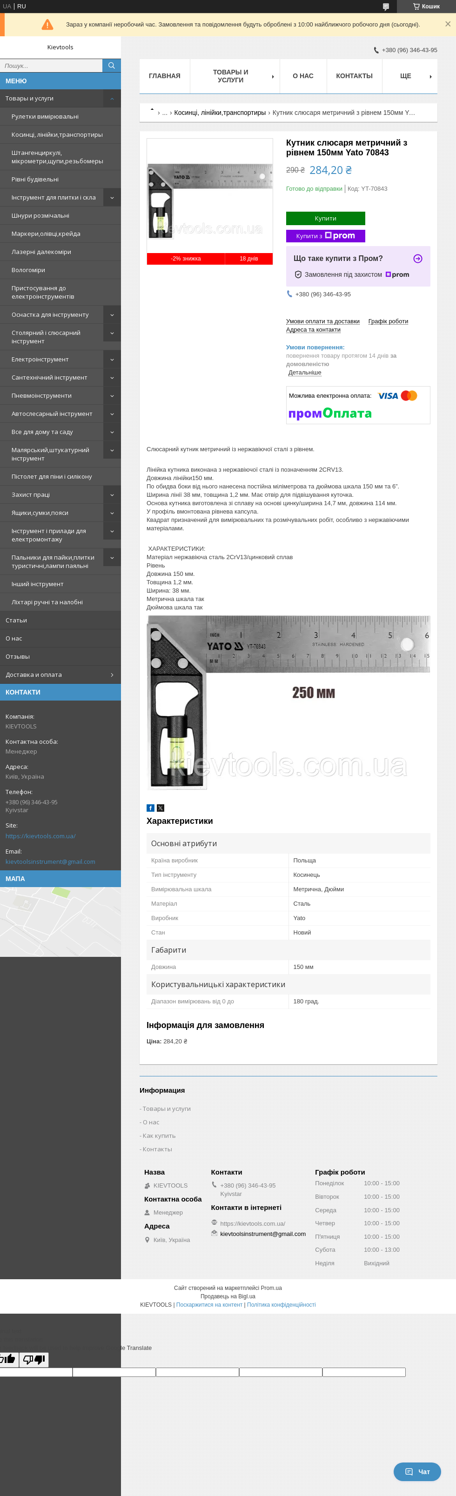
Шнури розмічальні (40, 215)
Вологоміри (28, 270)
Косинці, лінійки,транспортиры (57, 134)
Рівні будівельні (35, 179)
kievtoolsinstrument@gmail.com (50, 861)
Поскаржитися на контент (209, 1305)
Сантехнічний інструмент (49, 377)
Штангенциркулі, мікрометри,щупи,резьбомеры (57, 156)
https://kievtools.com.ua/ (41, 836)
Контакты (354, 76)
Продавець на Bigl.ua (228, 1296)
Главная (165, 76)
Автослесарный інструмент (52, 413)
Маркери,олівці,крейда (46, 233)
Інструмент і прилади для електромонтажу (49, 535)
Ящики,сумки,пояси (40, 512)
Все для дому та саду (42, 431)
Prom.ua (271, 1288)
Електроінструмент (40, 359)
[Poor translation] (34, 1360)
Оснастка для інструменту (50, 314)
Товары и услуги (30, 98)
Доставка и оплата (34, 674)
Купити (325, 218)
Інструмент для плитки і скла (54, 197)
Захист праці (31, 494)
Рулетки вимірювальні (45, 116)
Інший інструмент (38, 584)
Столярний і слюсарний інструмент (46, 336)
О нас (14, 638)
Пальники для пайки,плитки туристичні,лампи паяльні (53, 561)
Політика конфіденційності (281, 1305)
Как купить (159, 1135)
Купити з (325, 236)
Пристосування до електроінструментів (43, 292)
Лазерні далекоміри (41, 251)
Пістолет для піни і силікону (52, 476)
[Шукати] (111, 66)
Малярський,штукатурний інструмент (50, 454)
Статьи (16, 620)
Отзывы (18, 656)
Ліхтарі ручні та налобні (47, 602)
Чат (417, 1472)
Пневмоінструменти (42, 395)
